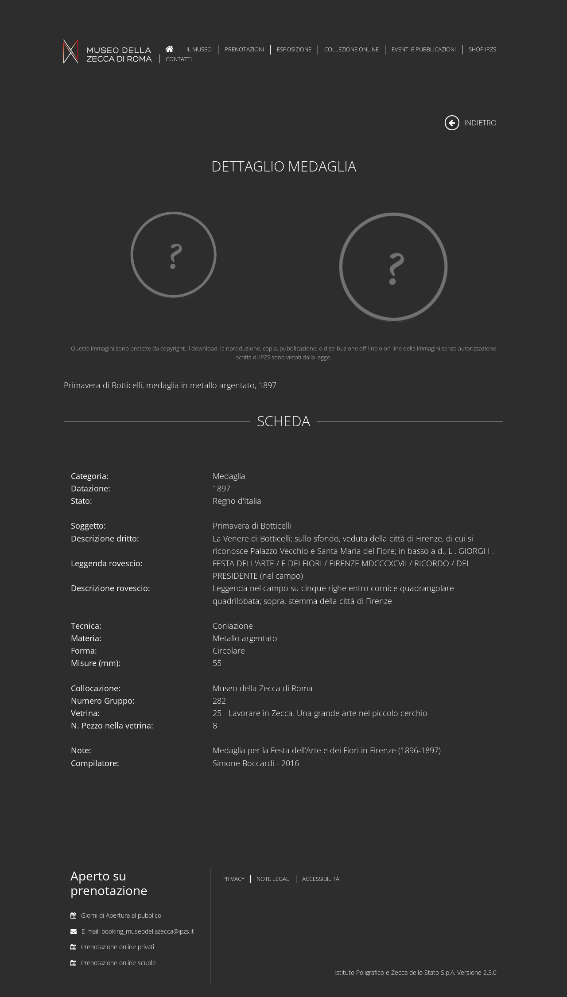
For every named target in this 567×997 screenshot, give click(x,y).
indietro (471, 122)
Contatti (179, 59)
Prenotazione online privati (117, 946)
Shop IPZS (482, 49)
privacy (233, 879)
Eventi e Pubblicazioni (424, 49)
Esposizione (294, 49)
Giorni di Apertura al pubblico (121, 915)
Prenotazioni (244, 49)
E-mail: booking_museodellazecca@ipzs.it (138, 931)
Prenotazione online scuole (118, 962)
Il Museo (199, 49)
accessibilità (320, 879)
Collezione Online (351, 49)
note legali (273, 879)
